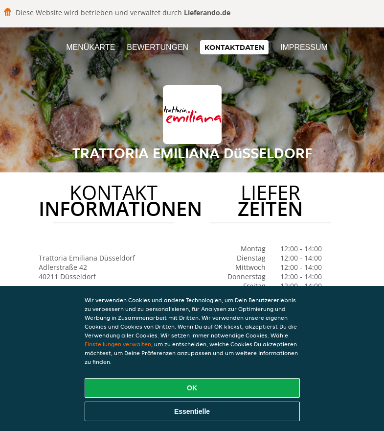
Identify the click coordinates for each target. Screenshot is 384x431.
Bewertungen (157, 47)
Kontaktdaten (234, 47)
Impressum (304, 47)
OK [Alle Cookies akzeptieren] (192, 388)
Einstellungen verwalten (118, 344)
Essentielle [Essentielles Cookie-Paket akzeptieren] (192, 411)
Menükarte (90, 47)
